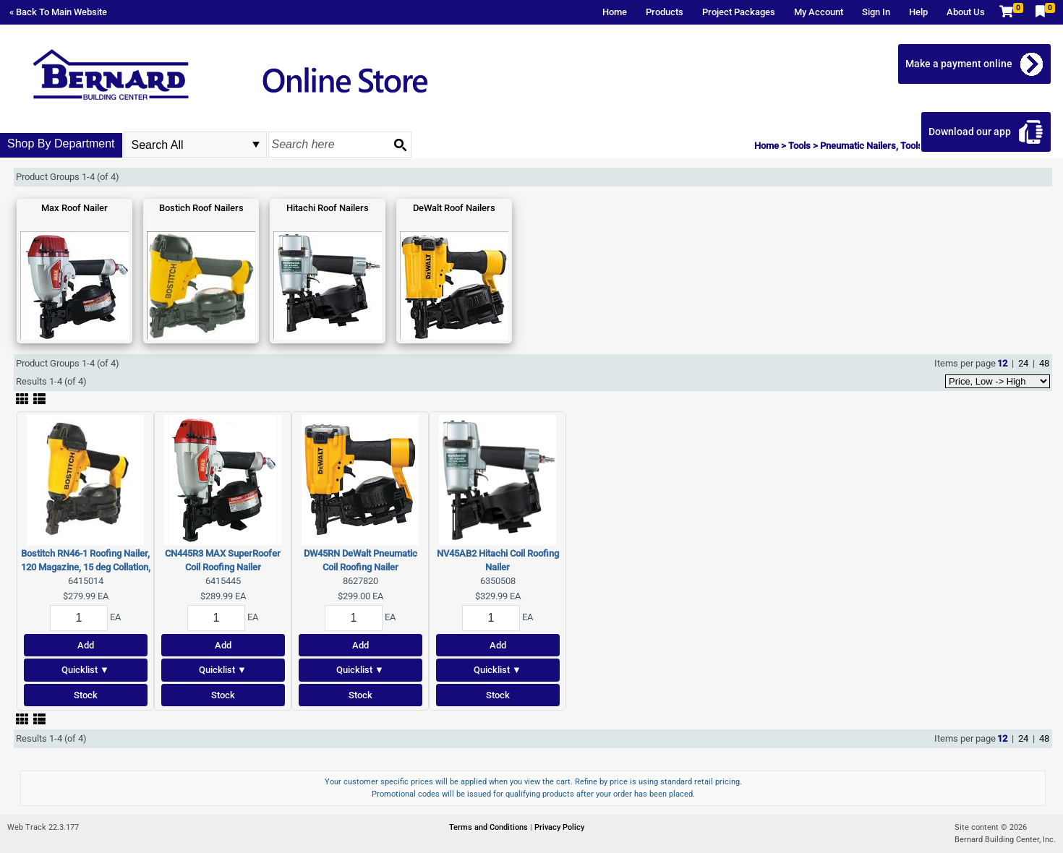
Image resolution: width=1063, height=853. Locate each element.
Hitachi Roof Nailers (327, 207)
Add (85, 645)
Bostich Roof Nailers (201, 207)
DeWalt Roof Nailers (454, 207)
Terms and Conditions (489, 827)
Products (664, 12)
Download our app (969, 131)
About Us (966, 12)
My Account (818, 12)
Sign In (876, 12)
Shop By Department (61, 143)
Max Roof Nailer (74, 207)
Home (614, 12)
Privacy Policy (559, 827)
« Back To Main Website (58, 12)
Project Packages (738, 12)
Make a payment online (958, 63)
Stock (86, 695)
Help (918, 12)
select (256, 144)
